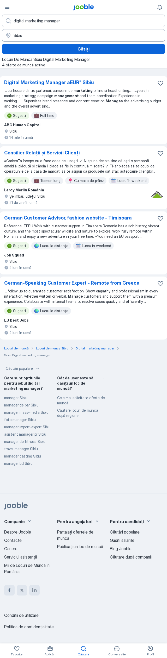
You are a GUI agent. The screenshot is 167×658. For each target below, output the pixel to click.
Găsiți (83, 49)
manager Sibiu (15, 398)
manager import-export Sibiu (27, 427)
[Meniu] (7, 7)
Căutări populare (23, 368)
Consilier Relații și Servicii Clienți (42, 152)
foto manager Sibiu (20, 419)
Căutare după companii (131, 557)
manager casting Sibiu (22, 456)
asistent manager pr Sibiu (25, 434)
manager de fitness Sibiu (24, 441)
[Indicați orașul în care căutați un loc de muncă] (83, 35)
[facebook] (9, 590)
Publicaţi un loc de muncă (80, 546)
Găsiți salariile (122, 540)
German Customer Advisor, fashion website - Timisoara (68, 218)
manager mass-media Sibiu (26, 412)
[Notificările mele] (159, 7)
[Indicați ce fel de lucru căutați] (83, 21)
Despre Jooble (17, 532)
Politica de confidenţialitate (29, 626)
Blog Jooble (121, 548)
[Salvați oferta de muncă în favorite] (160, 83)
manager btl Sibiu (18, 463)
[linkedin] (34, 590)
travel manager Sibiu (21, 449)
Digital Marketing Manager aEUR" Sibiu (49, 82)
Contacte (13, 540)
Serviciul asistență (20, 557)
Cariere (10, 548)
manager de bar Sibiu (21, 405)
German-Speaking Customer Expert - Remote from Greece (71, 283)
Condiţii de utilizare (21, 615)
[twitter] (22, 590)
